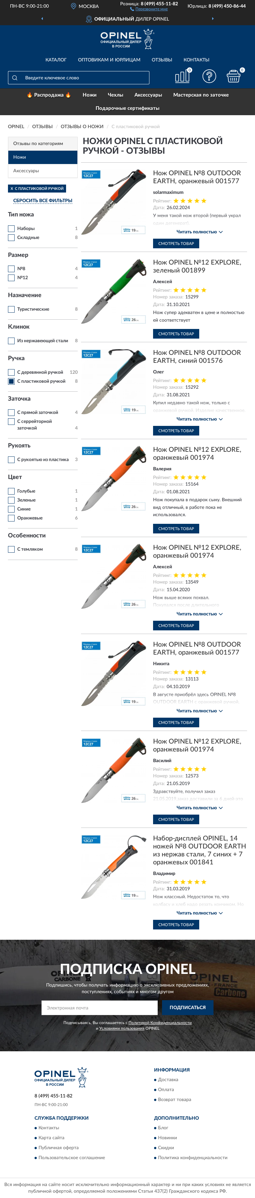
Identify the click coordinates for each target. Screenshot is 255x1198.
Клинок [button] (19, 327)
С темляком (30, 549)
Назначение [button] (25, 295)
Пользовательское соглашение (72, 1158)
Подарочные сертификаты (127, 108)
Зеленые (26, 500)
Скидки (166, 1148)
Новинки (167, 1138)
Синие (24, 509)
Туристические (33, 309)
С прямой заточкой (37, 412)
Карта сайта (51, 1138)
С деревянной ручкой (40, 372)
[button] (149, 9)
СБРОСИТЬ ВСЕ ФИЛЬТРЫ (42, 201)
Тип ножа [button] (21, 215)
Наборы (26, 228)
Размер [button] (18, 255)
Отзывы (162, 60)
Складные (28, 237)
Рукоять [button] (19, 446)
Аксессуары (148, 95)
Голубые (26, 491)
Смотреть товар (176, 244)
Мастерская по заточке (201, 95)
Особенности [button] (27, 536)
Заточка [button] (19, 399)
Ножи (90, 95)
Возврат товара (174, 1099)
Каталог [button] (56, 60)
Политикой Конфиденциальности (160, 1023)
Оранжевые (29, 518)
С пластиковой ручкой (41, 381)
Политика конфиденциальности (192, 1158)
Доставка (168, 1080)
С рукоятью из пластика (43, 459)
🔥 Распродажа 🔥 (49, 95)
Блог (163, 1128)
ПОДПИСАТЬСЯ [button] (188, 1007)
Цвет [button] (15, 477)
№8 (21, 269)
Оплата (166, 1089)
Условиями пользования (121, 1028)
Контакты (197, 60)
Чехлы (115, 95)
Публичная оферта (59, 1148)
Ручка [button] (16, 358)
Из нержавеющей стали (42, 341)
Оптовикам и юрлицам (109, 60)
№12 (22, 278)
